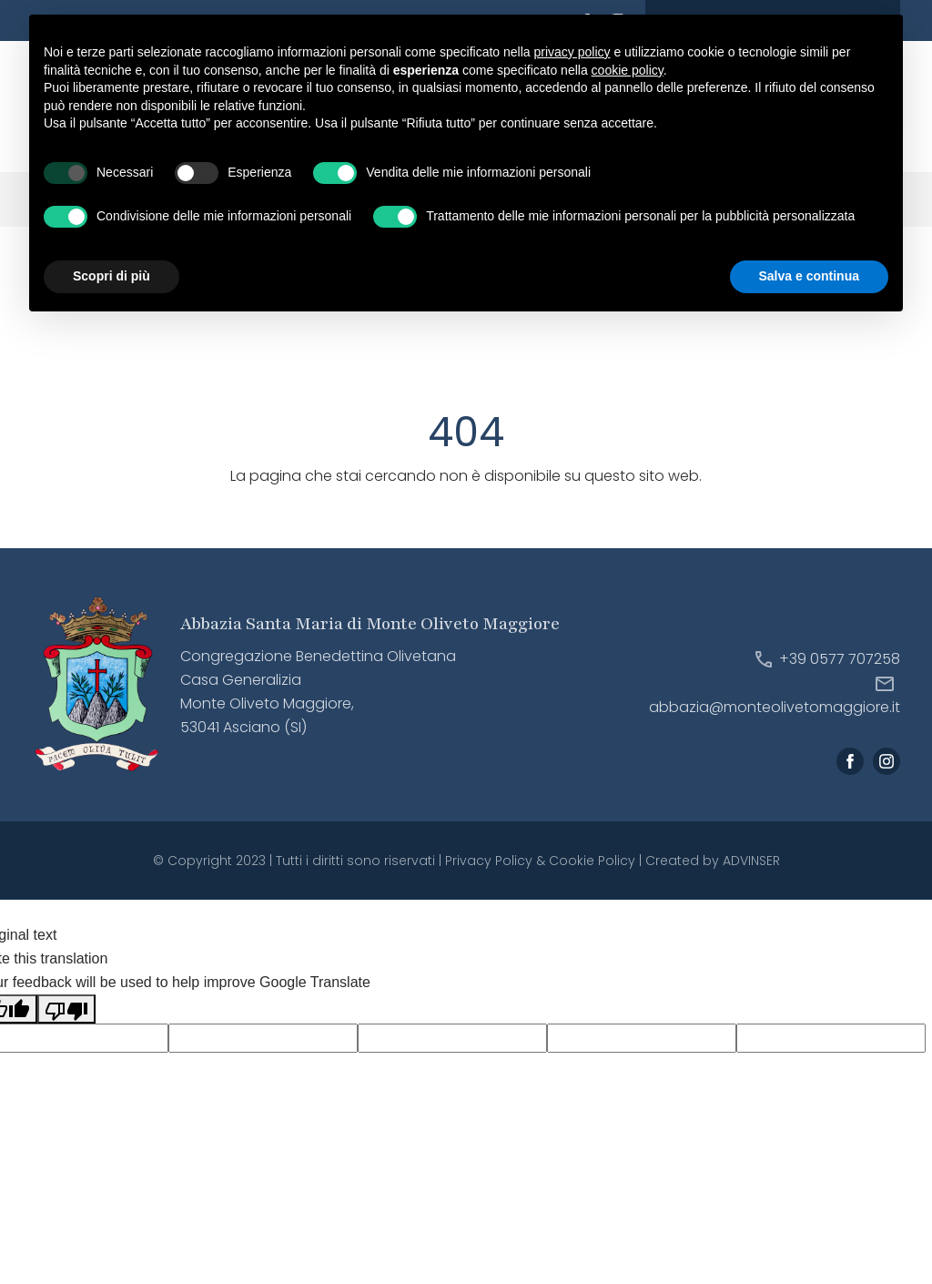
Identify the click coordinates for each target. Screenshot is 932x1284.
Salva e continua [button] (809, 276)
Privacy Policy (488, 860)
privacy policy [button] (572, 52)
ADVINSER (751, 860)
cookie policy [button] (628, 70)
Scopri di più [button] (111, 276)
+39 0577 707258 (839, 658)
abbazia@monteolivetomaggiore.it (774, 708)
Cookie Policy (592, 860)
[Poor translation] (66, 1009)
